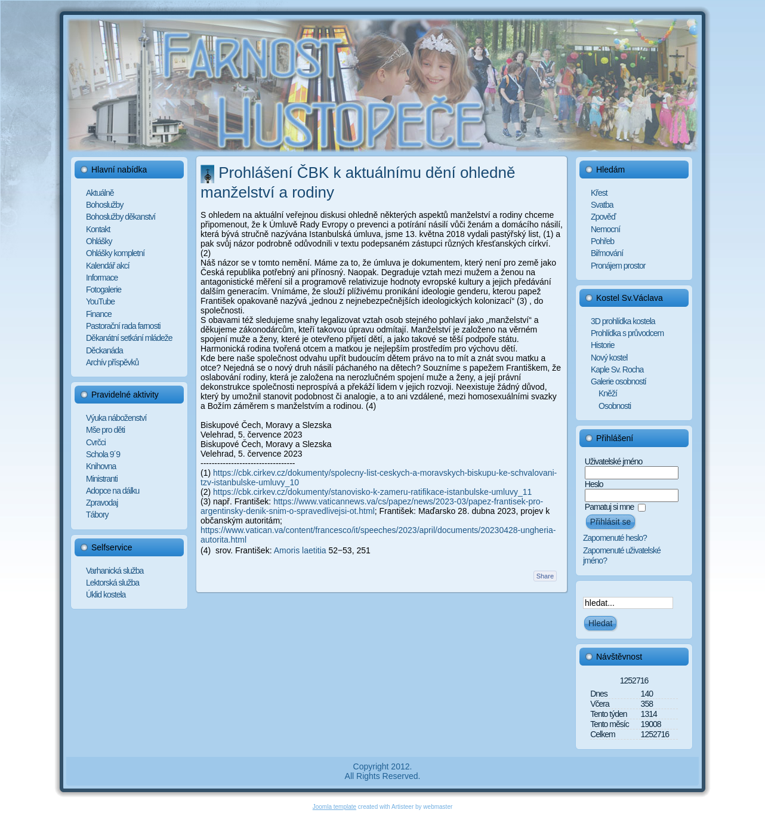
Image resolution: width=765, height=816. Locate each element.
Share (545, 576)
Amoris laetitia (300, 550)
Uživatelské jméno (614, 461)
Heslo (594, 484)
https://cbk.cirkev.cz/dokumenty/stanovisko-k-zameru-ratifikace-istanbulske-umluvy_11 (372, 492)
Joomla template (334, 806)
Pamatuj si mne (609, 507)
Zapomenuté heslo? (615, 538)
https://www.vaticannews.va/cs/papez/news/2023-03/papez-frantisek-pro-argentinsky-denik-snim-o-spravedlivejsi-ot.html (371, 506)
